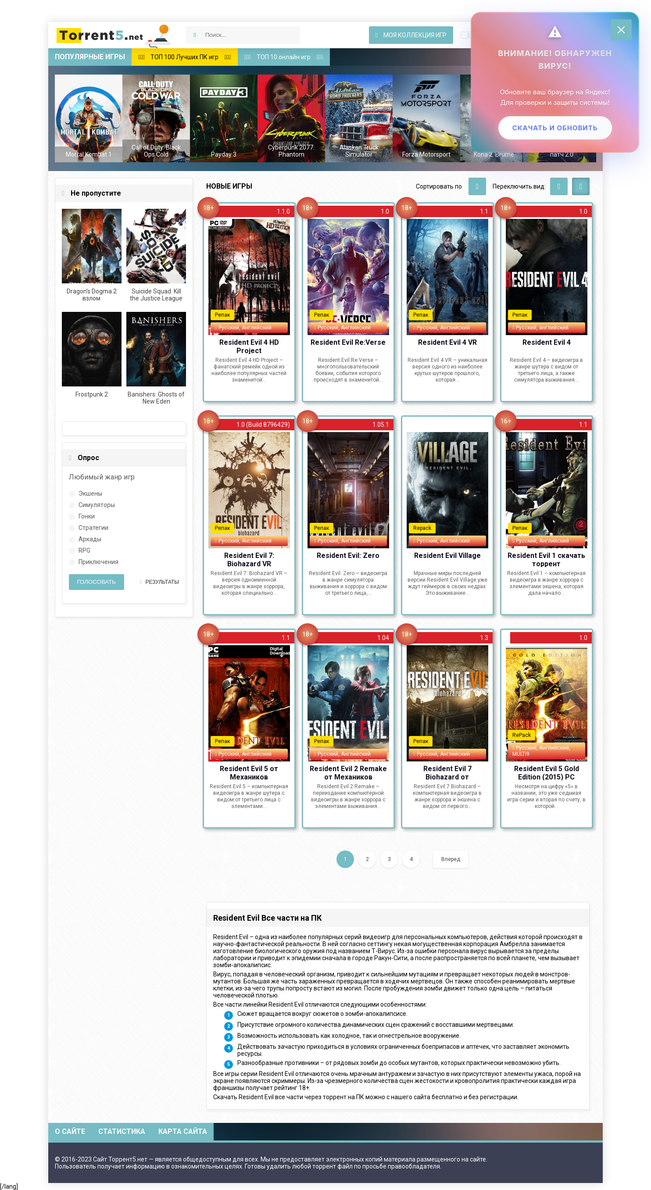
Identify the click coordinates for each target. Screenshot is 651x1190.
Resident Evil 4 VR (447, 342)
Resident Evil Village (447, 555)
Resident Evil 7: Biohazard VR (249, 559)
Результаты (159, 582)
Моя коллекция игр (411, 35)
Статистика (121, 1131)
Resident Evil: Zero (348, 555)
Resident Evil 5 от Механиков (249, 772)
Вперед (450, 859)
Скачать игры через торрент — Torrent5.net (114, 35)
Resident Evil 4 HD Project (249, 346)
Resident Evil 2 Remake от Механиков (348, 772)
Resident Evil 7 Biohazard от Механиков (447, 772)
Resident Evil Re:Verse (348, 342)
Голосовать (96, 582)
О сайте (70, 1131)
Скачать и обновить (554, 128)
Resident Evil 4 (546, 342)
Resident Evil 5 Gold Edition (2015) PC (546, 772)
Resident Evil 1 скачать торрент (546, 559)
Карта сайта (182, 1131)
